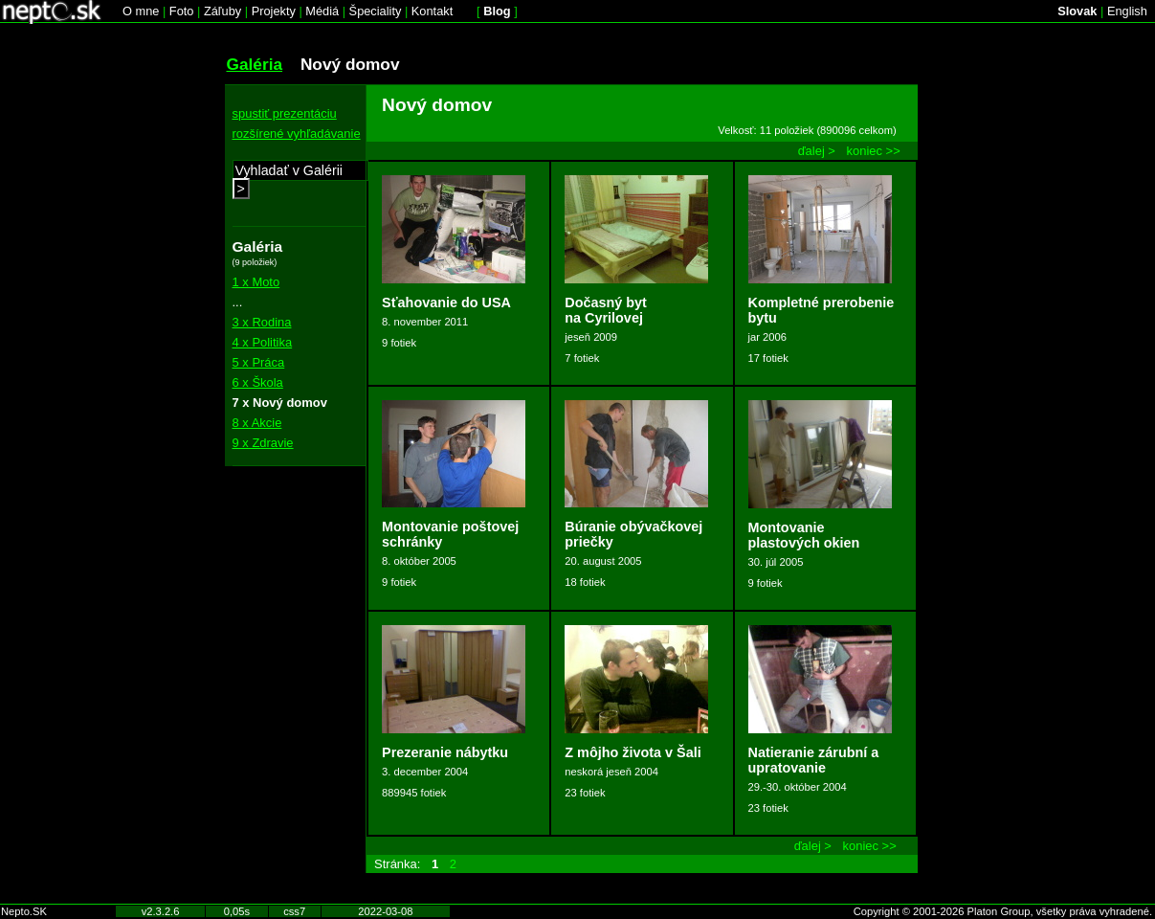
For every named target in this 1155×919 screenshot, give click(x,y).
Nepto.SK (24, 911)
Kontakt (432, 11)
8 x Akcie (257, 422)
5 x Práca (259, 362)
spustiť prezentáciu (285, 113)
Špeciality (375, 11)
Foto (181, 11)
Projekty (274, 11)
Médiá (322, 11)
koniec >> (873, 151)
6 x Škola (258, 382)
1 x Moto (256, 282)
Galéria (255, 64)
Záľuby (222, 11)
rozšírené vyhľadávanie (297, 133)
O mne (140, 11)
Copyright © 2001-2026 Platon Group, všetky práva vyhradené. (1003, 911)
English (1127, 11)
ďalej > (816, 151)
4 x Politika (263, 342)
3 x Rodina (262, 322)
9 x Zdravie (263, 443)
